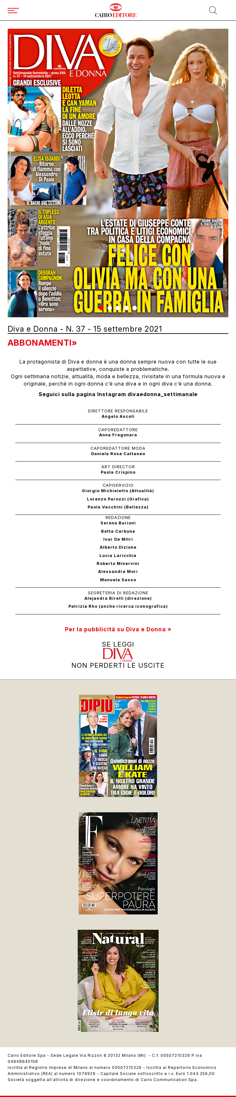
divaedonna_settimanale (163, 394)
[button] (101, 308)
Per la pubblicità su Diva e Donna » (118, 629)
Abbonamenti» (42, 343)
